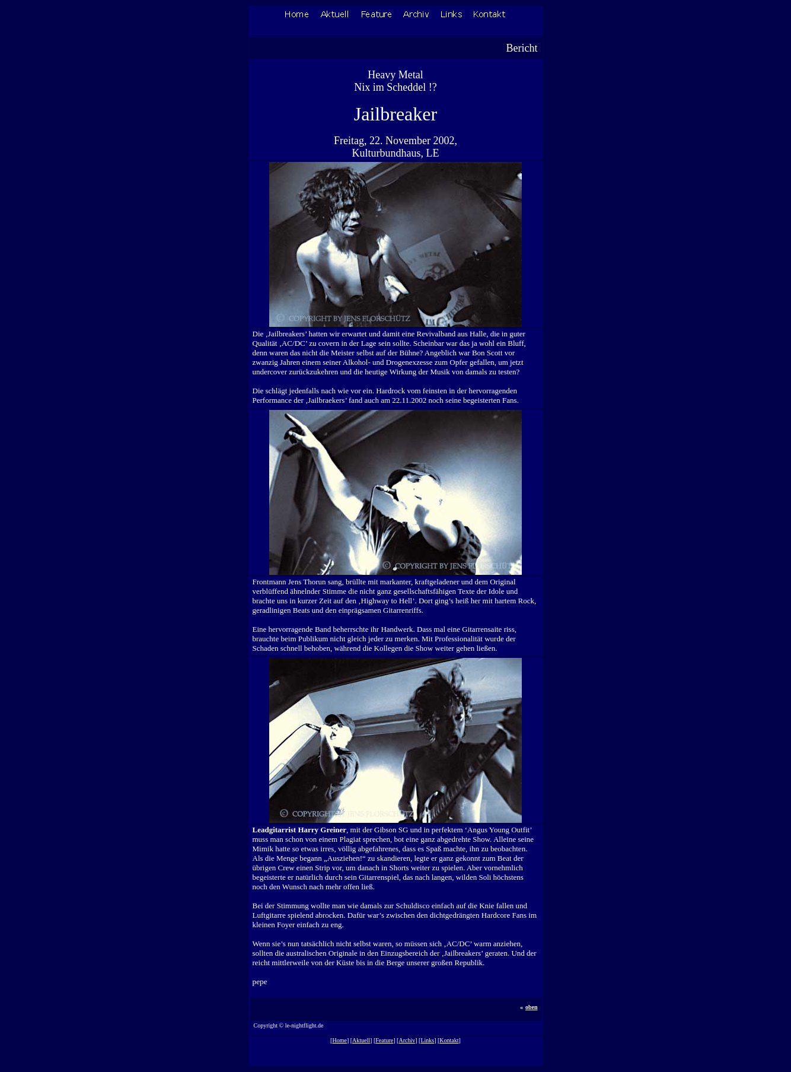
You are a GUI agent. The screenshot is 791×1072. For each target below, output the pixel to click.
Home (339, 1040)
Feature (384, 1040)
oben (531, 1007)
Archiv (406, 1040)
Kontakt (448, 1040)
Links (427, 1040)
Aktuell (361, 1040)
